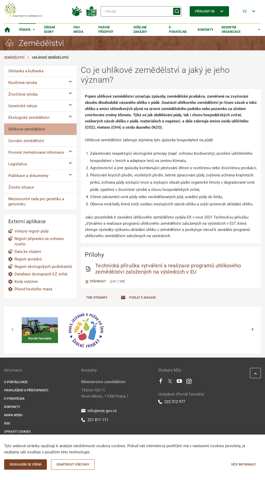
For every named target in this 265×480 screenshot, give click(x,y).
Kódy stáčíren (26, 281)
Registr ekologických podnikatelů (43, 266)
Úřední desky (49, 30)
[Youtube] (179, 382)
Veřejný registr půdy (31, 231)
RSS (7, 423)
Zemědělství (14, 57)
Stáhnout (95, 282)
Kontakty (205, 30)
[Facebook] (160, 382)
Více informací (243, 464)
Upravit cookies (17, 431)
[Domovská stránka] (7, 30)
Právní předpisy (105, 30)
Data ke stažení (27, 251)
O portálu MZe (16, 382)
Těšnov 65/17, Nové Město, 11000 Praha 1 (105, 393)
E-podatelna (178, 30)
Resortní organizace (231, 30)
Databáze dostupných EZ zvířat (41, 274)
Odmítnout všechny (72, 464)
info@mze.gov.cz (99, 410)
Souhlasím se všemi (25, 464)
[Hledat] (141, 11)
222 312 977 (171, 401)
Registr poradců (28, 259)
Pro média (78, 30)
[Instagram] (189, 382)
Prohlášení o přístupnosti (26, 390)
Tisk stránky (96, 297)
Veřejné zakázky (140, 30)
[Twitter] (170, 382)
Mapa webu (13, 415)
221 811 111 (94, 419)
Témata (25, 30)
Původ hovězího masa (33, 289)
